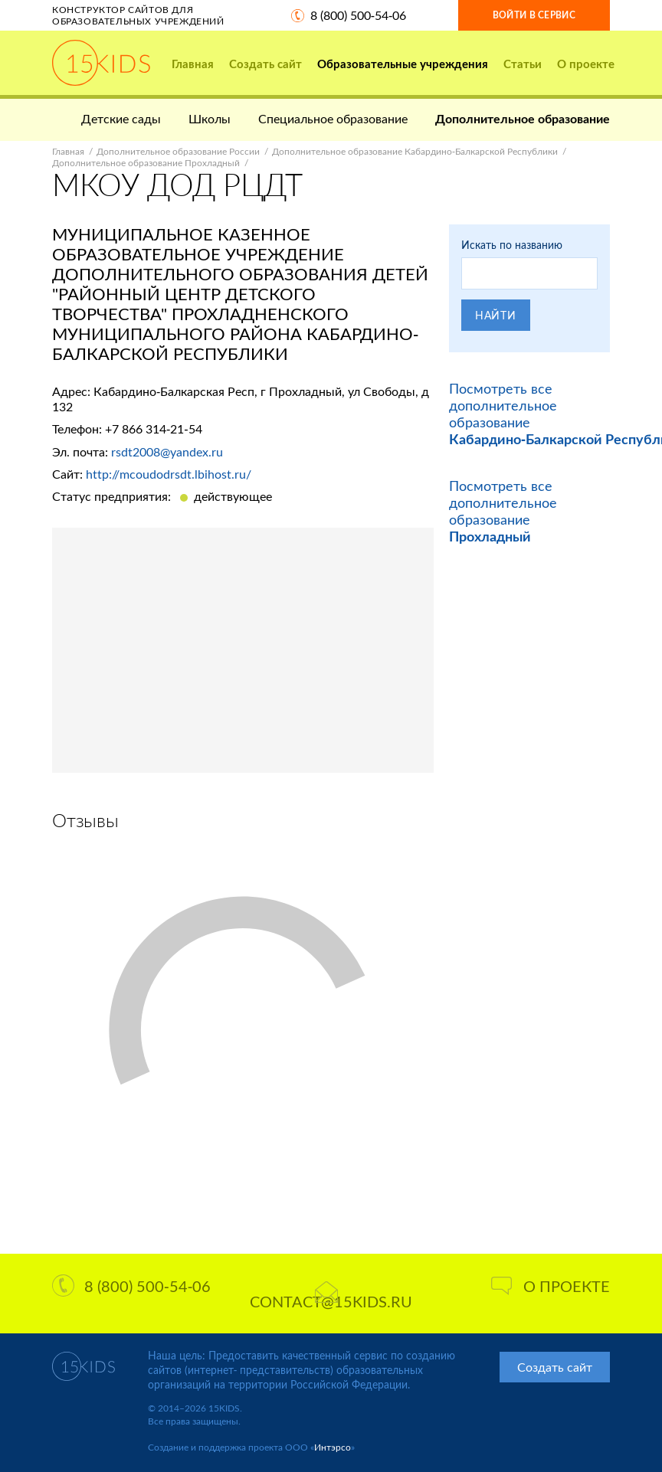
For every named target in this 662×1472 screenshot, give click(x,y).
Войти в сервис (534, 15)
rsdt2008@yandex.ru (167, 451)
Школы (209, 118)
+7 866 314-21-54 (153, 428)
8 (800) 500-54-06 (358, 15)
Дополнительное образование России (178, 151)
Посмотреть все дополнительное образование (503, 511)
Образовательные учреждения (402, 63)
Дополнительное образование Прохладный (146, 162)
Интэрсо (332, 1447)
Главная (193, 63)
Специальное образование (333, 118)
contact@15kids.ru (331, 1295)
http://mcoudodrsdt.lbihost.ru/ (168, 473)
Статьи (522, 63)
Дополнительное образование (522, 118)
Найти (495, 315)
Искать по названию (511, 244)
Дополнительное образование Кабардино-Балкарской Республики (415, 151)
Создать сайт (265, 63)
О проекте (585, 63)
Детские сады (121, 118)
